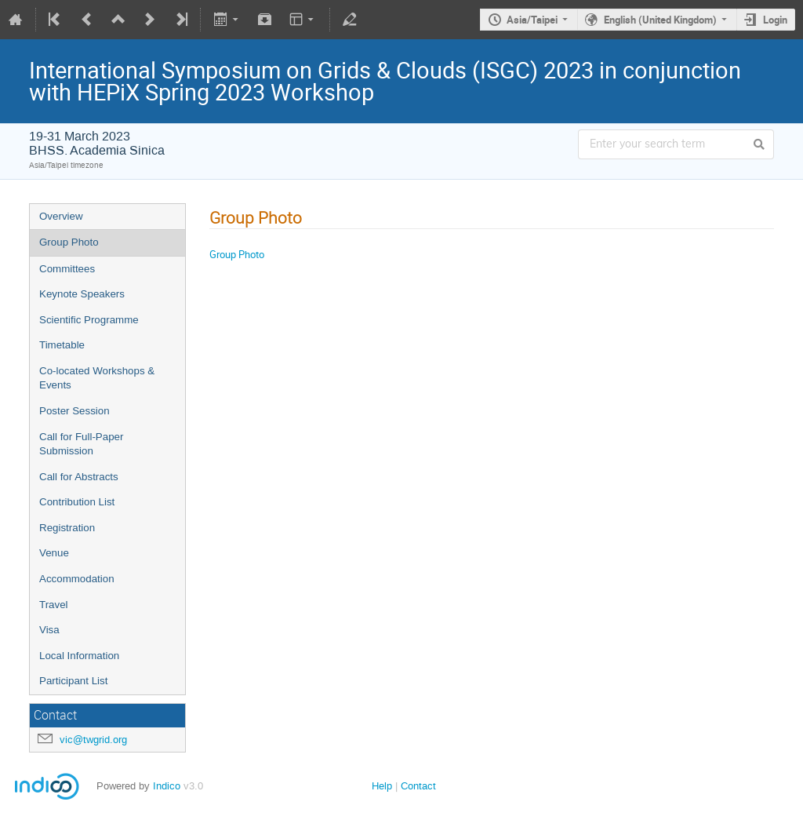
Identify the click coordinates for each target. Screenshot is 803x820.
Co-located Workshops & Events (96, 378)
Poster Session (74, 411)
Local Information (79, 655)
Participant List (73, 681)
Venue (54, 553)
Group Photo (69, 242)
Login (775, 20)
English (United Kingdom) (660, 20)
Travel (53, 604)
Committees (67, 269)
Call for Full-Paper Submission (81, 444)
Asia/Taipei (532, 20)
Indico (166, 786)
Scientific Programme (89, 320)
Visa (49, 630)
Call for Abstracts (78, 477)
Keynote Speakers (82, 294)
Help (382, 786)
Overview (61, 216)
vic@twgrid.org (93, 739)
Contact (418, 786)
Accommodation (76, 579)
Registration (67, 528)
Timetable (62, 345)
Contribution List (76, 502)
